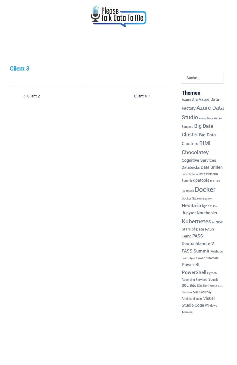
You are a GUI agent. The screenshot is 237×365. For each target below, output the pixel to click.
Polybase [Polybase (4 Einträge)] (216, 251)
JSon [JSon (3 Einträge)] (215, 206)
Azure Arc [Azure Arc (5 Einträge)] (190, 99)
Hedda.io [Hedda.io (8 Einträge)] (191, 205)
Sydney (105, 357)
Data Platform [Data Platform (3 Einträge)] (190, 174)
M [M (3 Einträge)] (213, 222)
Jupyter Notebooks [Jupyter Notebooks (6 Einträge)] (199, 212)
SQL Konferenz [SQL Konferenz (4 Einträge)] (207, 286)
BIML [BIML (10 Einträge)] (205, 143)
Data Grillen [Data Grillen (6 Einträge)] (212, 167)
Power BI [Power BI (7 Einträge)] (190, 265)
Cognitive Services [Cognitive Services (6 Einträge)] (199, 160)
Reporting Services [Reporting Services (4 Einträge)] (194, 280)
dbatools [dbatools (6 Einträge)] (201, 180)
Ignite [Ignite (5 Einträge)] (207, 205)
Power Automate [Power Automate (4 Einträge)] (207, 258)
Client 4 (140, 96)
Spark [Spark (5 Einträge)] (213, 279)
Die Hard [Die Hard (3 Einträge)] (215, 180)
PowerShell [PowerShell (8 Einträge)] (194, 272)
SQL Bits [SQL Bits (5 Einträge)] (189, 285)
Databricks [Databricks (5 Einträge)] (191, 167)
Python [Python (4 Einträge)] (212, 273)
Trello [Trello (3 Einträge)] (199, 298)
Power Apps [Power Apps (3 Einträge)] (188, 258)
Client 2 (33, 96)
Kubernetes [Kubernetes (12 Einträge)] (196, 221)
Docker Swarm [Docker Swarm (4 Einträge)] (192, 198)
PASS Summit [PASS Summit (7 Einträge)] (195, 251)
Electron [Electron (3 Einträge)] (207, 198)
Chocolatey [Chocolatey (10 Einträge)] (195, 152)
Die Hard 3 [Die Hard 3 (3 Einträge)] (188, 191)
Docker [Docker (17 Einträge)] (205, 189)
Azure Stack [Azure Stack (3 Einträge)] (206, 118)
